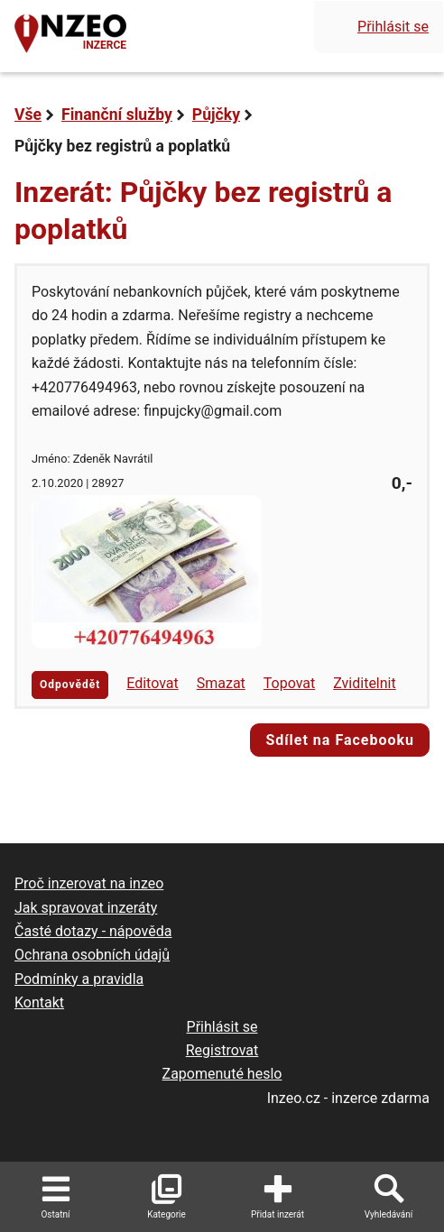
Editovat (152, 683)
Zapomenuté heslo (222, 1073)
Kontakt (39, 1002)
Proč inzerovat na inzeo (88, 883)
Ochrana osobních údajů (92, 954)
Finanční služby (116, 115)
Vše (28, 115)
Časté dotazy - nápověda (92, 931)
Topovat (289, 683)
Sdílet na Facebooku (339, 740)
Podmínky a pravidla (78, 979)
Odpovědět (70, 684)
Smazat (221, 683)
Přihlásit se (393, 26)
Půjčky (216, 115)
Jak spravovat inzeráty (85, 907)
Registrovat (222, 1050)
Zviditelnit (364, 683)
